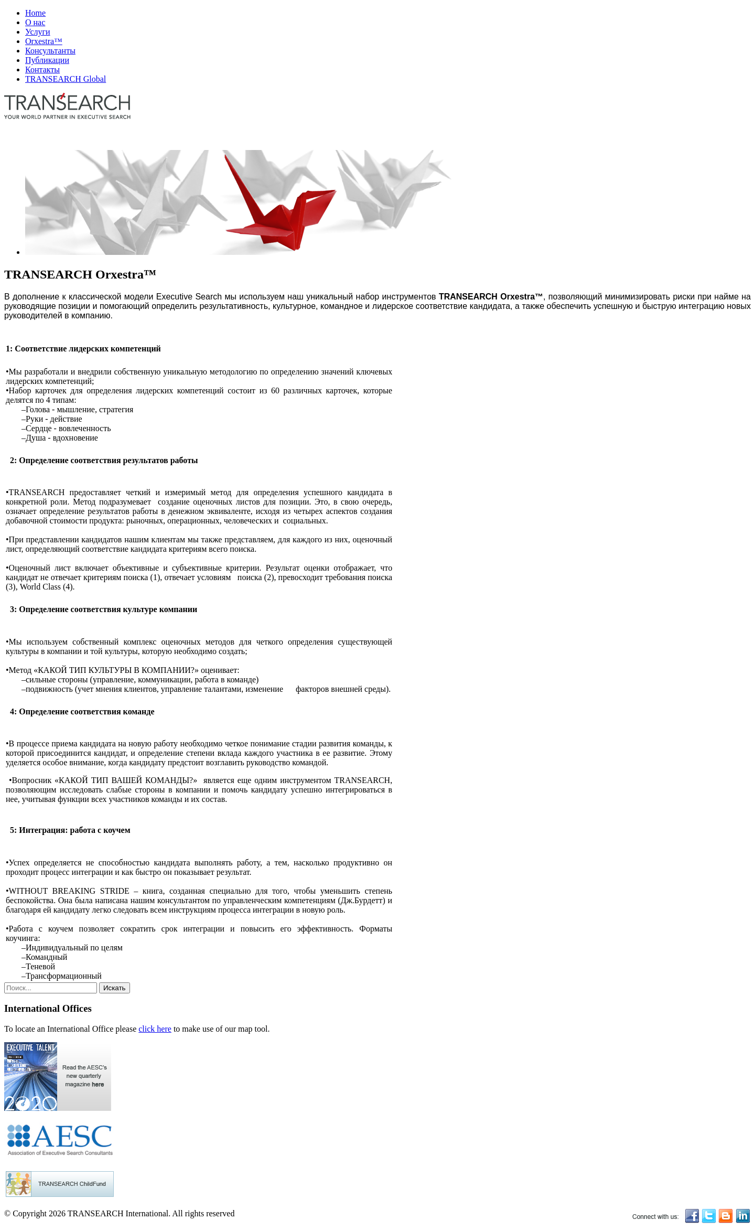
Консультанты (50, 50)
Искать (114, 988)
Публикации (47, 60)
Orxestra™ (43, 41)
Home (35, 12)
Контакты (42, 69)
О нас (35, 22)
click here (154, 1028)
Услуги (37, 31)
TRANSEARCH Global (65, 78)
